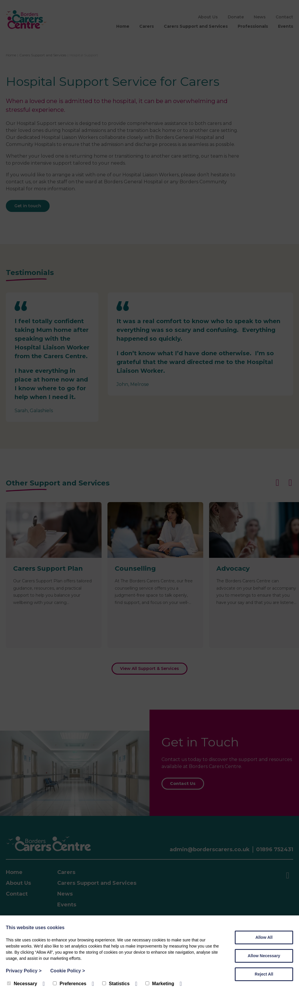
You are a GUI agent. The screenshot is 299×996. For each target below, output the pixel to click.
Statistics (116, 983)
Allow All (264, 937)
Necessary (22, 983)
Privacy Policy (23, 970)
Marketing (159, 983)
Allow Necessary (264, 955)
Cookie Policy (67, 970)
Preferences (69, 983)
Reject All (264, 974)
